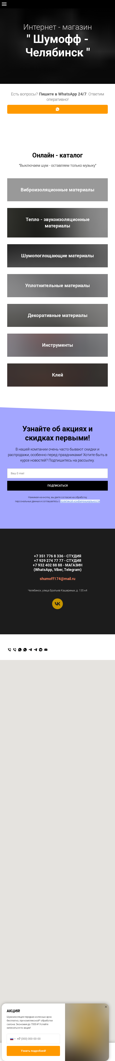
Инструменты (57, 611)
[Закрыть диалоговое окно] (106, 1007)
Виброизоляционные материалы (57, 214)
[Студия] (9, 990)
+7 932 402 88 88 (47, 906)
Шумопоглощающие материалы (57, 373)
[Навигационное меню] (4, 4)
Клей (57, 691)
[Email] (46, 990)
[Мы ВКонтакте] (41, 990)
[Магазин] (15, 990)
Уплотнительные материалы (57, 452)
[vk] (57, 944)
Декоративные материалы (58, 532)
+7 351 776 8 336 (48, 897)
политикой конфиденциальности (80, 841)
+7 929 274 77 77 (57, 4)
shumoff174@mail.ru (57, 919)
